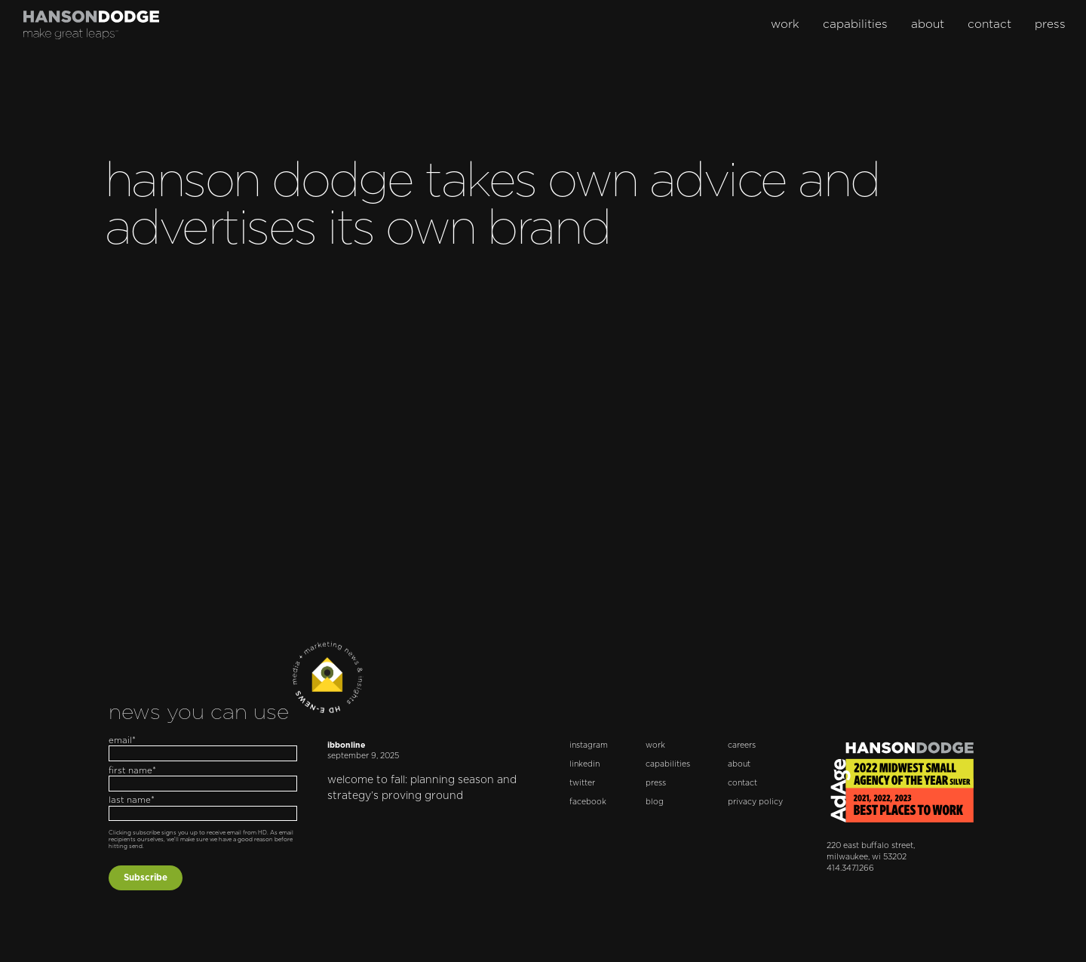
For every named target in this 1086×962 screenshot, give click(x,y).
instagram (588, 745)
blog (655, 802)
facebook (587, 802)
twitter (582, 783)
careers (742, 745)
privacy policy (755, 802)
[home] (91, 25)
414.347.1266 (850, 868)
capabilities (855, 24)
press (1050, 24)
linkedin (584, 764)
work (785, 24)
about (927, 24)
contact (989, 24)
